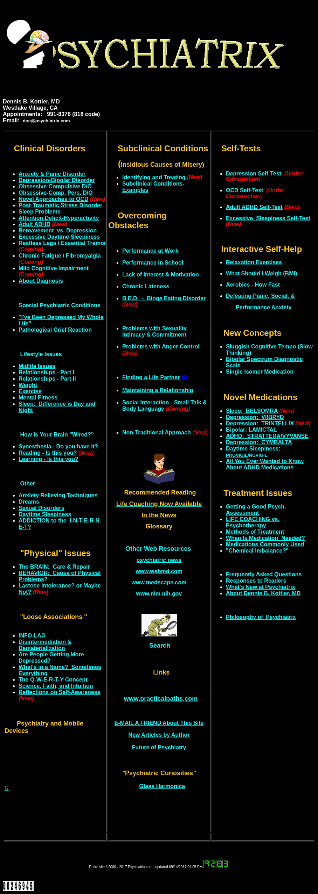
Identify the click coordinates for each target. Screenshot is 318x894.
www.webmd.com (159, 571)
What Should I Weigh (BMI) (261, 273)
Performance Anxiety (263, 307)
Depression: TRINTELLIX (260, 423)
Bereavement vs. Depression (58, 230)
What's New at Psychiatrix (260, 587)
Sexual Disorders (41, 508)
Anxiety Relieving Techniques (58, 495)
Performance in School (152, 263)
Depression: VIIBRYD (255, 417)
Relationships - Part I (46, 372)
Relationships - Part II (47, 379)
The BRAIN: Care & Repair (54, 567)
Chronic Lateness (145, 286)
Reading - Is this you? (48, 453)
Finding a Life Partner (151, 377)
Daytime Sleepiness (45, 514)
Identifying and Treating (153, 177)
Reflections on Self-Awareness (60, 692)
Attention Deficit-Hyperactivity (59, 218)
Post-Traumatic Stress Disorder (60, 205)
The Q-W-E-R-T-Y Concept (54, 680)
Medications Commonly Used (265, 544)
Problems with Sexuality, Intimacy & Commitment (155, 331)
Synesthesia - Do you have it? (58, 446)
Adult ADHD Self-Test (254, 207)
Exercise (30, 391)
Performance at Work (150, 251)
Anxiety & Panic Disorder (52, 174)
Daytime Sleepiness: (254, 449)
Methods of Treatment (255, 532)
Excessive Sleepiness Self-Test (268, 218)
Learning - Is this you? (48, 459)
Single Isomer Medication (259, 372)
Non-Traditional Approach (156, 432)
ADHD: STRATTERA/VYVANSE (267, 436)
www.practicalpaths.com (161, 698)
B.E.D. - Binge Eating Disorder (164, 298)
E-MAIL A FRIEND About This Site (159, 723)
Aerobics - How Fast (253, 285)
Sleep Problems (40, 212)
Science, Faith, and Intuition (56, 686)
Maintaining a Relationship (157, 390)
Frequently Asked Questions (264, 574)
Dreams (29, 502)
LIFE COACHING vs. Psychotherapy (252, 522)
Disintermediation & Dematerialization (45, 645)
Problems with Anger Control (161, 346)
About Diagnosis (41, 281)
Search (159, 645)
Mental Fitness (38, 398)
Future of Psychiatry (159, 747)
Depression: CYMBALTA (259, 442)
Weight (28, 385)
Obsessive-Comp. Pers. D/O (56, 193)
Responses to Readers (256, 581)
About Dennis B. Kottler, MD (263, 593)
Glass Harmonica (162, 786)
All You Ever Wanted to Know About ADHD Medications (265, 464)
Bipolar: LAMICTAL (251, 430)
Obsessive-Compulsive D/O (55, 186)
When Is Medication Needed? (265, 538)
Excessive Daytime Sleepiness (59, 237)
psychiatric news (159, 560)
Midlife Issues (37, 366)
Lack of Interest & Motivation (160, 274)
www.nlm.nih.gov (159, 594)
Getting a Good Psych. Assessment (256, 510)
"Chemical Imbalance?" (257, 551)
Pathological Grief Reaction (55, 330)
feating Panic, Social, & (260, 296)
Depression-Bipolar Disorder (57, 180)
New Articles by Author (159, 735)
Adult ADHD (34, 224)
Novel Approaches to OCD (53, 199)
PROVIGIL (237, 455)
